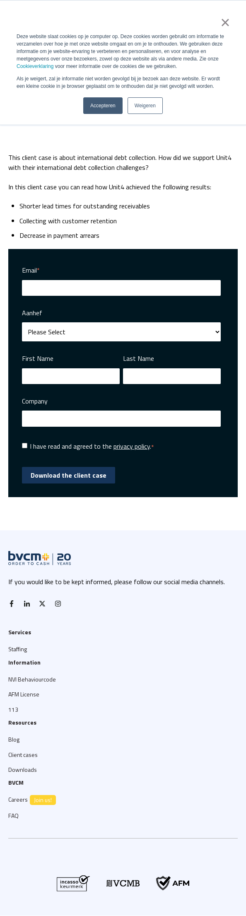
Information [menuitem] (24, 662)
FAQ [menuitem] (13, 815)
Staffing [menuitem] (17, 649)
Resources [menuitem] (22, 722)
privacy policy (131, 446)
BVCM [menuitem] (16, 782)
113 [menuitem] (13, 709)
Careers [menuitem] (32, 800)
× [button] (225, 22)
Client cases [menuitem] (23, 754)
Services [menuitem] (19, 632)
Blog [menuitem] (13, 739)
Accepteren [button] (103, 106)
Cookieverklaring (35, 66)
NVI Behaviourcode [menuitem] (32, 679)
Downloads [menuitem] (22, 769)
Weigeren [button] (145, 106)
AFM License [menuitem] (23, 694)
